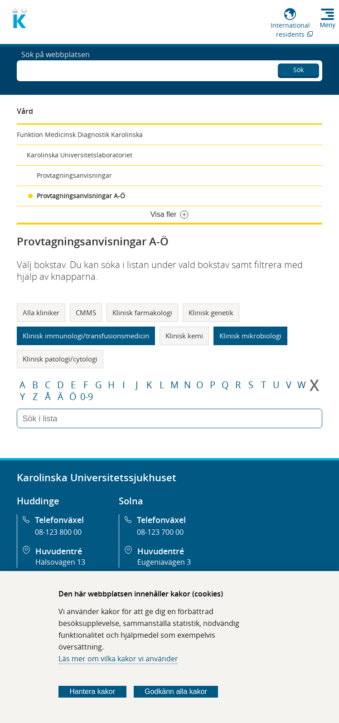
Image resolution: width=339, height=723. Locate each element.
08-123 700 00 (160, 532)
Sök (298, 68)
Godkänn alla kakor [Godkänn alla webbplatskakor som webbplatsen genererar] (176, 691)
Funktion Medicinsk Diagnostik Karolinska (80, 134)
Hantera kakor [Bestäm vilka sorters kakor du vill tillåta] (93, 691)
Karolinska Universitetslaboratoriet (79, 155)
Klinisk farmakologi (142, 312)
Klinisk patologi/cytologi (60, 358)
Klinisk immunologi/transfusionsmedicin (86, 335)
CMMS (86, 312)
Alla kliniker (41, 312)
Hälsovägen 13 (60, 562)
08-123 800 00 (58, 532)
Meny (327, 25)
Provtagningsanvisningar (74, 175)
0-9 (86, 396)
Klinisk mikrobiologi (250, 335)
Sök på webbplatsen (55, 70)
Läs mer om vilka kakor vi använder (118, 659)
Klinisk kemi (184, 335)
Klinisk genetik (211, 312)
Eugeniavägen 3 (164, 562)
